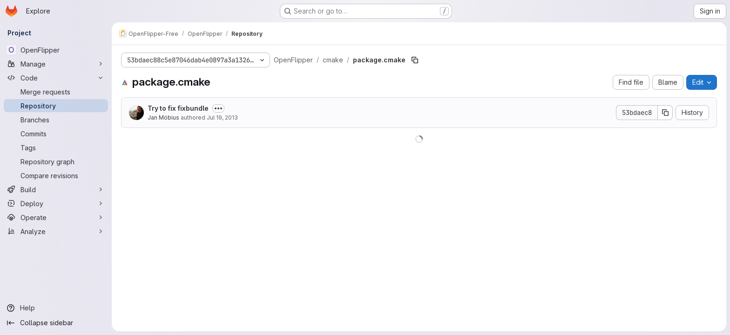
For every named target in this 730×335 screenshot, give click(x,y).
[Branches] (56, 119)
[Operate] (56, 217)
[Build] (56, 189)
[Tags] (56, 147)
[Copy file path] (414, 60)
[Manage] (56, 63)
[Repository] (56, 105)
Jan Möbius (163, 117)
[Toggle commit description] (218, 108)
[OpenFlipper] (56, 49)
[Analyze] (56, 231)
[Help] (56, 308)
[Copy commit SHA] (665, 112)
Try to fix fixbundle (178, 108)
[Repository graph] (56, 161)
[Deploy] (56, 203)
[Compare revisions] (56, 175)
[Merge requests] (56, 91)
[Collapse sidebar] (56, 322)
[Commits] (56, 133)
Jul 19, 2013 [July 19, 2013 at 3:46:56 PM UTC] (222, 117)
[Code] (56, 77)
